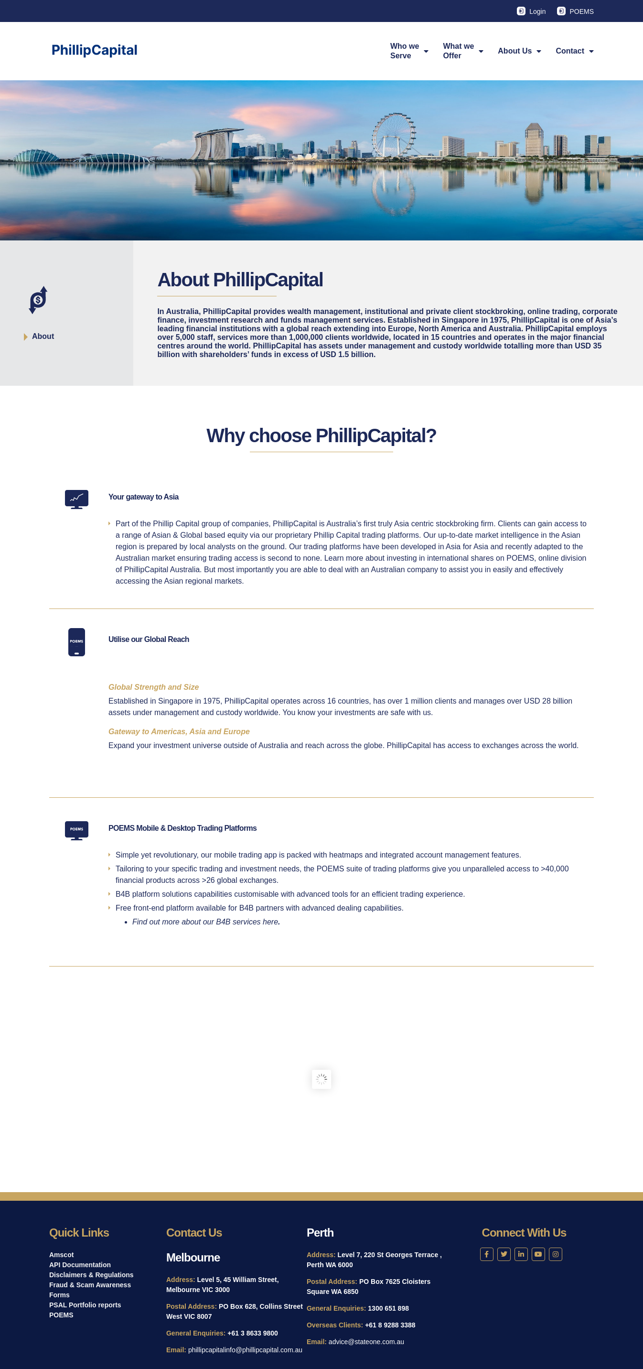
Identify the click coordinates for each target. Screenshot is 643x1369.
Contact (575, 51)
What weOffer (463, 51)
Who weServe (409, 51)
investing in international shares (439, 558)
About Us (519, 51)
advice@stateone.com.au (366, 1342)
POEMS (581, 11)
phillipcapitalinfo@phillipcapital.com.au (245, 1350)
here (270, 922)
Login (537, 11)
